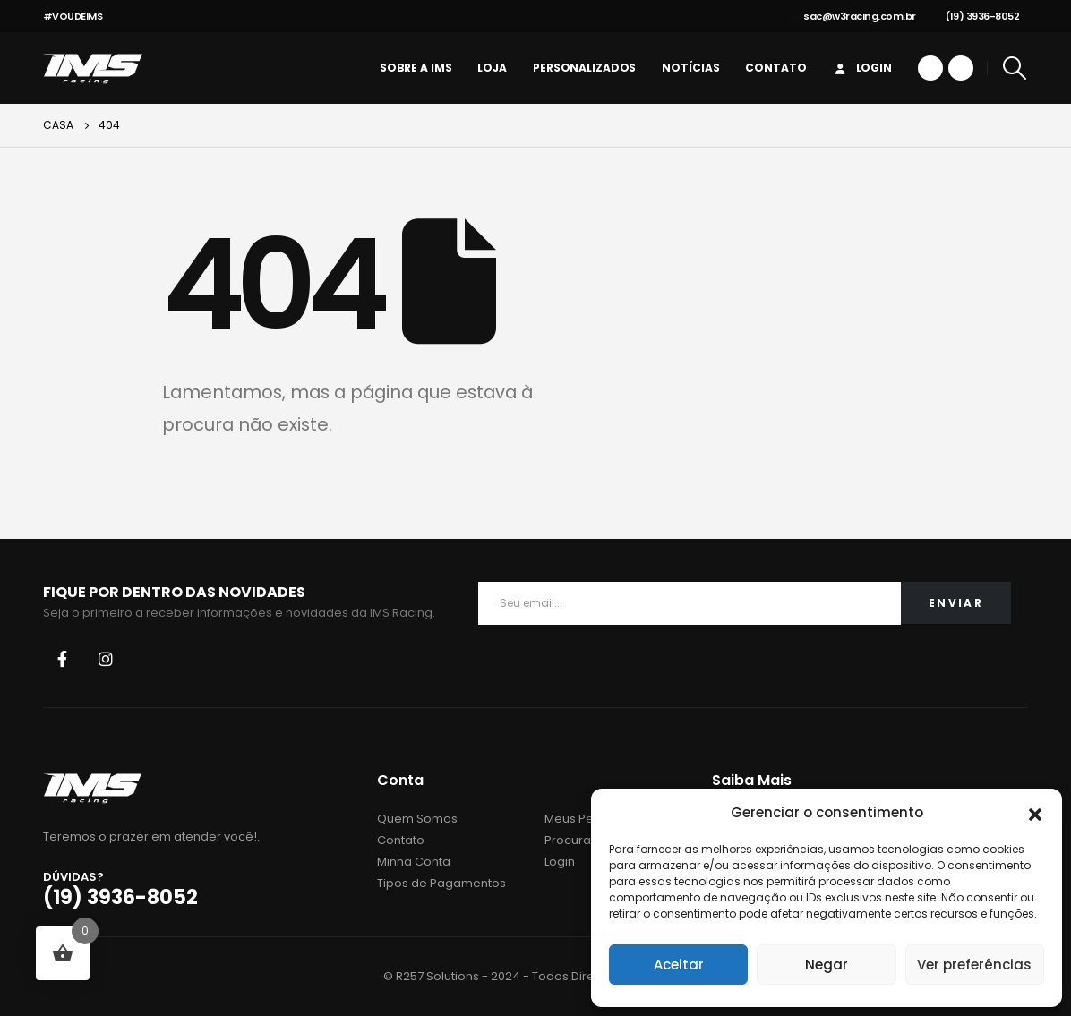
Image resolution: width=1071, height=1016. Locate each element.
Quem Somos (417, 818)
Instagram (106, 659)
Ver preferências (974, 964)
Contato (775, 67)
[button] (1035, 813)
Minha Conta (413, 861)
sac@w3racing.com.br (853, 16)
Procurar (569, 840)
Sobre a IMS (416, 67)
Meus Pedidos (585, 818)
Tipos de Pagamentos (441, 883)
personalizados (584, 67)
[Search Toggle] (1014, 68)
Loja (492, 67)
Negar (826, 964)
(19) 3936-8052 (977, 16)
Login (862, 67)
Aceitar (679, 964)
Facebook (63, 659)
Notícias (690, 67)
